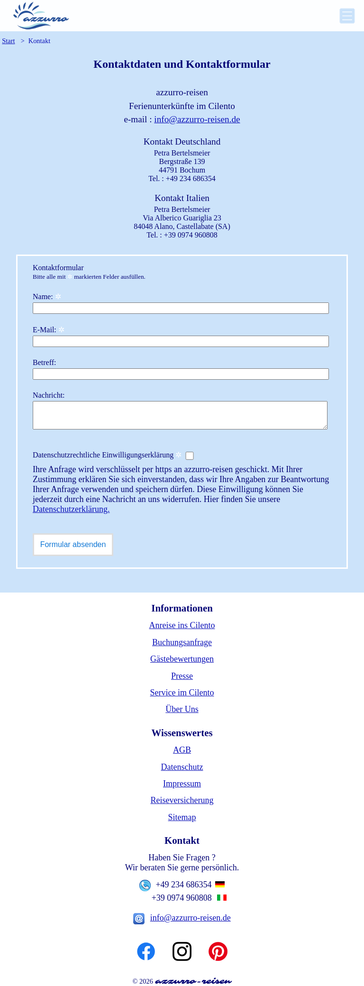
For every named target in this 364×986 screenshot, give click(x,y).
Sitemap (182, 817)
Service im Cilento (182, 692)
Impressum (182, 783)
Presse (182, 676)
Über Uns (182, 709)
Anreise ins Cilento (182, 625)
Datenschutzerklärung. (71, 509)
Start (8, 41)
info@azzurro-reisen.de (197, 119)
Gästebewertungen (182, 659)
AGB (182, 750)
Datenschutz (182, 767)
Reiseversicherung (182, 800)
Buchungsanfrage (182, 642)
